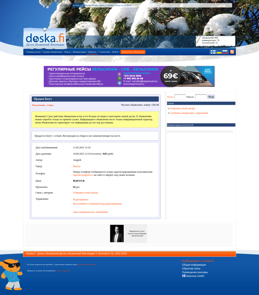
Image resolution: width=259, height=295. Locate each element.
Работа (128, 5)
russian (77, 5)
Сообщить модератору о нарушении (188, 113)
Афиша (109, 5)
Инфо (95, 5)
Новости (119, 5)
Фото (102, 5)
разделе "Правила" (63, 271)
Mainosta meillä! (193, 276)
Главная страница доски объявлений (45, 37)
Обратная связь (191, 268)
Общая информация (194, 264)
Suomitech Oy (106, 253)
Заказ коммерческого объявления (90, 212)
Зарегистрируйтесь (83, 175)
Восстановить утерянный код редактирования (97, 203)
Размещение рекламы (195, 272)
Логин (170, 96)
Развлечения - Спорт (42, 105)
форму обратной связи (86, 264)
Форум (87, 5)
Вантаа (77, 166)
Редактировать (80, 199)
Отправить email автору (85, 192)
